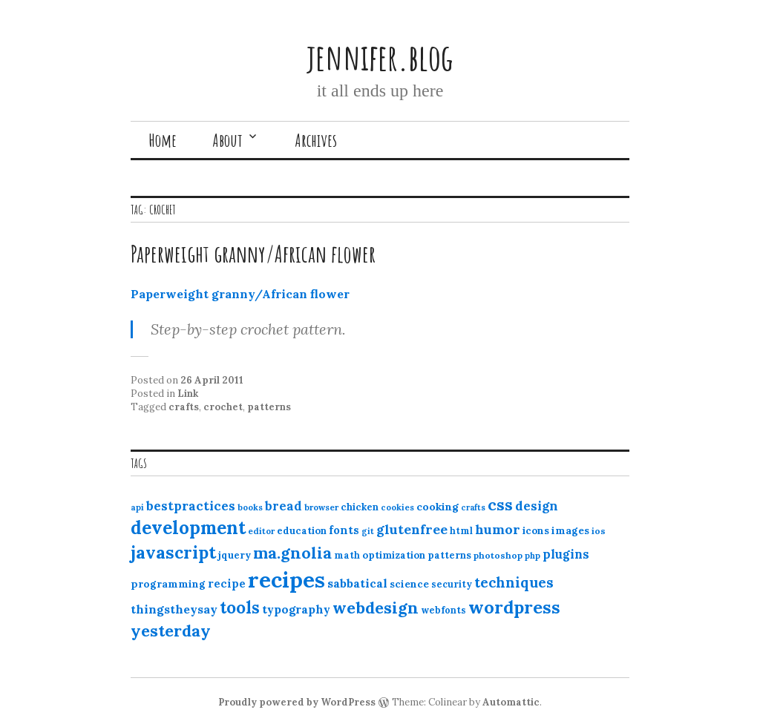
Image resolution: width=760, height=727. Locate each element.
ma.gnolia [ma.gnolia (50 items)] (292, 552)
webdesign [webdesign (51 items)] (375, 607)
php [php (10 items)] (532, 555)
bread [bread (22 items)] (283, 506)
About (227, 140)
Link (187, 393)
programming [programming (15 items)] (168, 584)
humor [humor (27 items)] (497, 529)
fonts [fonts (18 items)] (344, 530)
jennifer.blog (380, 56)
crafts (183, 407)
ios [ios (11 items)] (599, 530)
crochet (223, 407)
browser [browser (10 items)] (321, 507)
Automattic (511, 702)
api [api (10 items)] (137, 507)
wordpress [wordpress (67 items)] (514, 607)
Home (162, 140)
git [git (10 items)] (367, 531)
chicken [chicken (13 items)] (360, 507)
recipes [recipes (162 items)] (286, 579)
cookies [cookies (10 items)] (397, 507)
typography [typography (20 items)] (296, 609)
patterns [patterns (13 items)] (449, 555)
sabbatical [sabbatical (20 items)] (357, 583)
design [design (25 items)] (536, 506)
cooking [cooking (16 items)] (437, 506)
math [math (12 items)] (347, 555)
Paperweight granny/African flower (253, 253)
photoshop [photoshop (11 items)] (498, 555)
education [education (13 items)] (302, 530)
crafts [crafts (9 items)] (473, 507)
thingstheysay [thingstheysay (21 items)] (174, 609)
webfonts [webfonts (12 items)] (443, 610)
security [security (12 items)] (451, 584)
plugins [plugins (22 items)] (566, 554)
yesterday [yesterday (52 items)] (171, 630)
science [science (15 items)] (409, 584)
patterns (269, 407)
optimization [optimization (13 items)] (393, 555)
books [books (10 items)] (250, 507)
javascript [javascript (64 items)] (173, 552)
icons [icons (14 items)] (535, 530)
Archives (316, 140)
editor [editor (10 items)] (261, 531)
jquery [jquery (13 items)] (234, 555)
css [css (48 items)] (500, 505)
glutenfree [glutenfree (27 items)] (412, 529)
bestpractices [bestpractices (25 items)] (190, 506)
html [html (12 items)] (461, 530)
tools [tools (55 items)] (240, 607)
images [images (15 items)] (570, 530)
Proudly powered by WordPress (297, 702)
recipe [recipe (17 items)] (227, 583)
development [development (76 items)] (188, 527)
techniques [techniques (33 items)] (514, 582)
